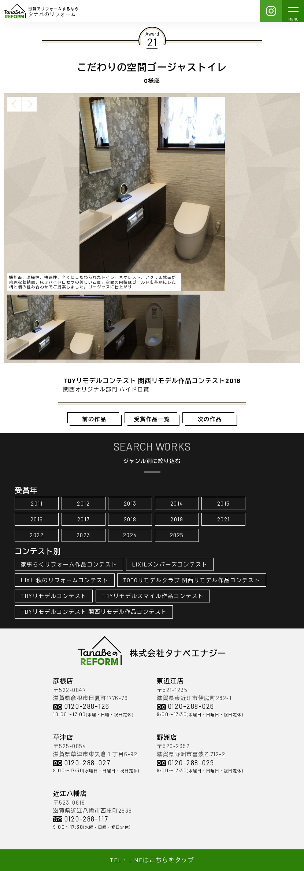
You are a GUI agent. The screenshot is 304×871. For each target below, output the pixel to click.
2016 (36, 519)
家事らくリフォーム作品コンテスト (69, 564)
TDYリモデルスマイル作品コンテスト (152, 596)
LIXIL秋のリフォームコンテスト (65, 580)
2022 (37, 535)
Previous (14, 104)
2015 (223, 503)
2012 (83, 503)
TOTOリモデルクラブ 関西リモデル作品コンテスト (191, 580)
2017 (83, 519)
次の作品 (210, 419)
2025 (177, 535)
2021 (223, 519)
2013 (130, 503)
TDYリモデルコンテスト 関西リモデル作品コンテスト (94, 611)
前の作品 (94, 419)
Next (29, 104)
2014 (176, 503)
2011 (36, 503)
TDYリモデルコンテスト (54, 596)
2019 (176, 519)
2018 (130, 519)
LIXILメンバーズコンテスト (170, 564)
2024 (130, 535)
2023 (83, 535)
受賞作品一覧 (152, 419)
